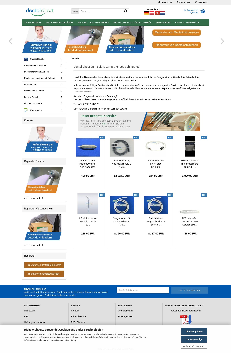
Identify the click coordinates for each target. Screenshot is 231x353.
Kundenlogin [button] (183, 2)
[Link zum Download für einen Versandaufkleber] (186, 320)
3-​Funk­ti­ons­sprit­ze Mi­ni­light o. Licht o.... (88, 221)
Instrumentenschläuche (59, 22)
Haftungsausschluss (34, 322)
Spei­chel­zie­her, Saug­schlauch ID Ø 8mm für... (155, 221)
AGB (26, 316)
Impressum (29, 310)
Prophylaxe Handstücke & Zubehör (132, 22)
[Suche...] (75, 11)
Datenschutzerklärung (66, 340)
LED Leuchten (163, 22)
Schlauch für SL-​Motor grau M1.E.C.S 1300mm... (156, 164)
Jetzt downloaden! (44, 183)
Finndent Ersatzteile (33, 103)
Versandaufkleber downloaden (186, 310)
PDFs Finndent (78, 322)
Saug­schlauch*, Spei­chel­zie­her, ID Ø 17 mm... (121, 163)
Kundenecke (33, 110)
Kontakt (75, 310)
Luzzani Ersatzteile (32, 97)
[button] (165, 2)
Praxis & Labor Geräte (187, 22)
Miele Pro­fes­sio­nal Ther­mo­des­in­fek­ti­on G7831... (190, 163)
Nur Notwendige (194, 339)
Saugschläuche (32, 22)
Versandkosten (125, 310)
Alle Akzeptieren (194, 331)
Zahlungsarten (125, 316)
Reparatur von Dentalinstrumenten (44, 265)
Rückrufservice (78, 316)
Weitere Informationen (194, 346)
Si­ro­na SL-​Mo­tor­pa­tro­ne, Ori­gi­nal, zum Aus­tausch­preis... (87, 164)
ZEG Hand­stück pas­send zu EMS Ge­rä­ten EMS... (190, 221)
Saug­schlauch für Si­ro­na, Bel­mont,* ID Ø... (122, 221)
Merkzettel (201, 2)
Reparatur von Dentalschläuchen (43, 273)
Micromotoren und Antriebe (93, 22)
